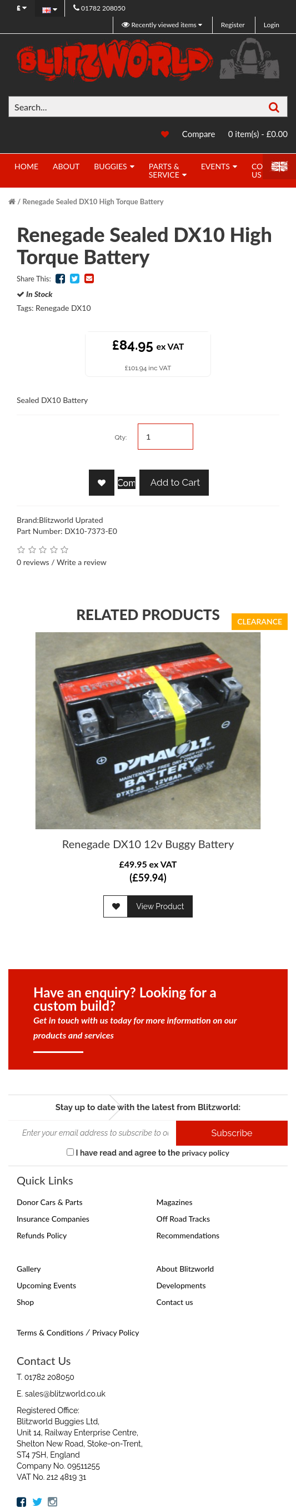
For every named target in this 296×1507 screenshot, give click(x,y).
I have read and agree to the (148, 1152)
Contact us (175, 1302)
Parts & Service (164, 170)
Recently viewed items (160, 25)
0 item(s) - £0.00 (258, 134)
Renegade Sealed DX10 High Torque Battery (93, 201)
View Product (160, 906)
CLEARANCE (259, 621)
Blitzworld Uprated (71, 520)
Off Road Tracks (183, 1218)
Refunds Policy (42, 1235)
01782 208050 (99, 8)
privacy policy (205, 1152)
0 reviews (33, 562)
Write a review (82, 562)
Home (26, 166)
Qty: (120, 437)
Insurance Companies (53, 1218)
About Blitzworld (185, 1268)
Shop (25, 1302)
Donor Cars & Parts (50, 1202)
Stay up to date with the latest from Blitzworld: (148, 1107)
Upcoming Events (46, 1285)
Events (215, 166)
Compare (198, 134)
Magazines (175, 1202)
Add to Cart (174, 482)
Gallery (29, 1268)
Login (271, 25)
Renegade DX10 (63, 308)
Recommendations (188, 1235)
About (66, 166)
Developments (181, 1285)
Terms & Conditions (50, 1332)
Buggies (110, 166)
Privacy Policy (115, 1332)
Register (233, 25)
